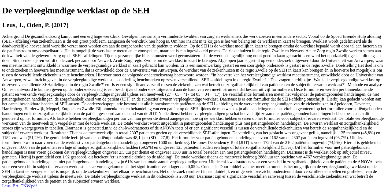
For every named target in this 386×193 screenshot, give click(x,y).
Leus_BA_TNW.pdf (19, 186)
